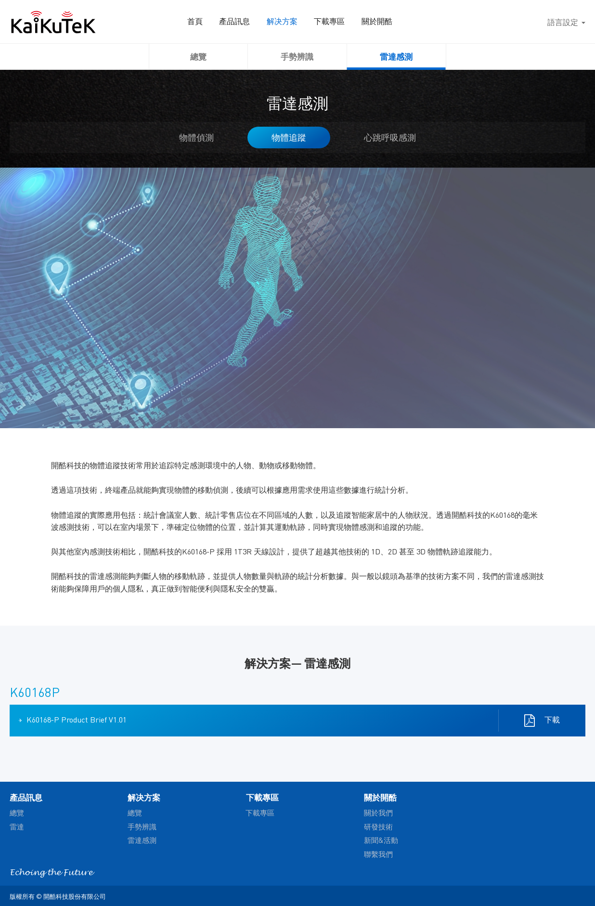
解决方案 (299, 22)
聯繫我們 (378, 854)
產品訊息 (252, 22)
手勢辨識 (297, 56)
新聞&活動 (381, 840)
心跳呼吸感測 (390, 137)
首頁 (212, 22)
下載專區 (346, 22)
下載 (550, 720)
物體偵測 (196, 137)
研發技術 (378, 826)
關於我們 (378, 812)
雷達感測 (396, 56)
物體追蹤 (289, 137)
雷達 (17, 826)
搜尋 (529, 21)
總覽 (198, 56)
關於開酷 (393, 22)
